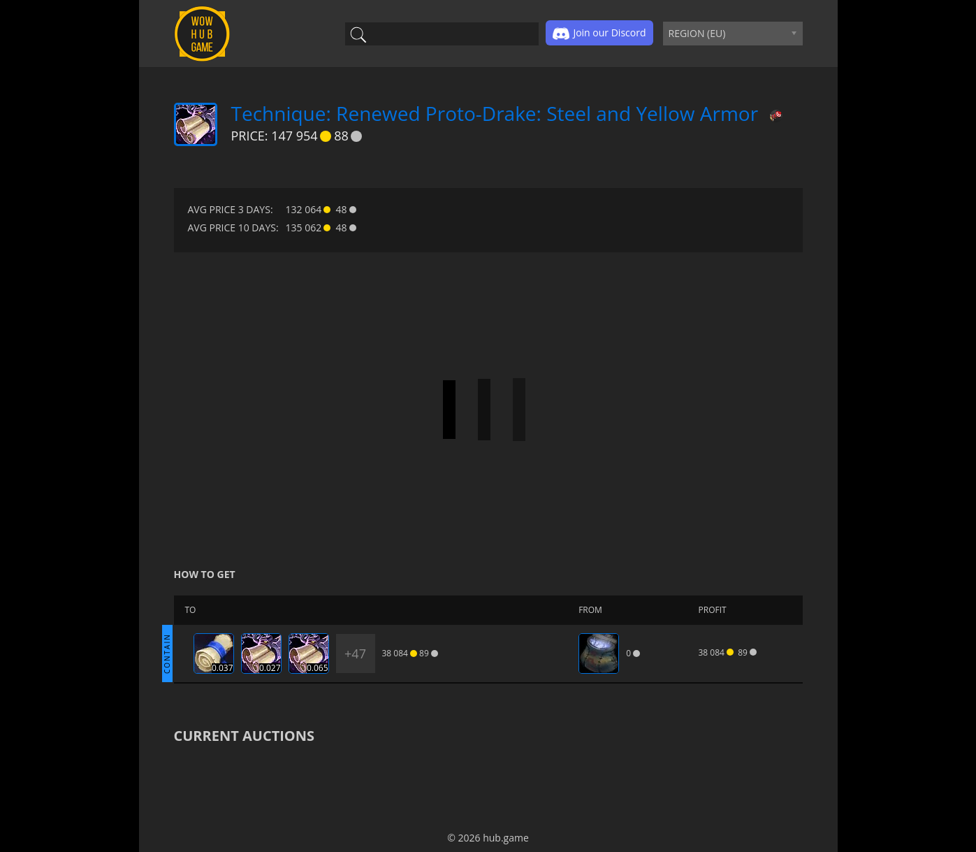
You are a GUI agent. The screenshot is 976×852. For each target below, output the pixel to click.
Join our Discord (599, 33)
